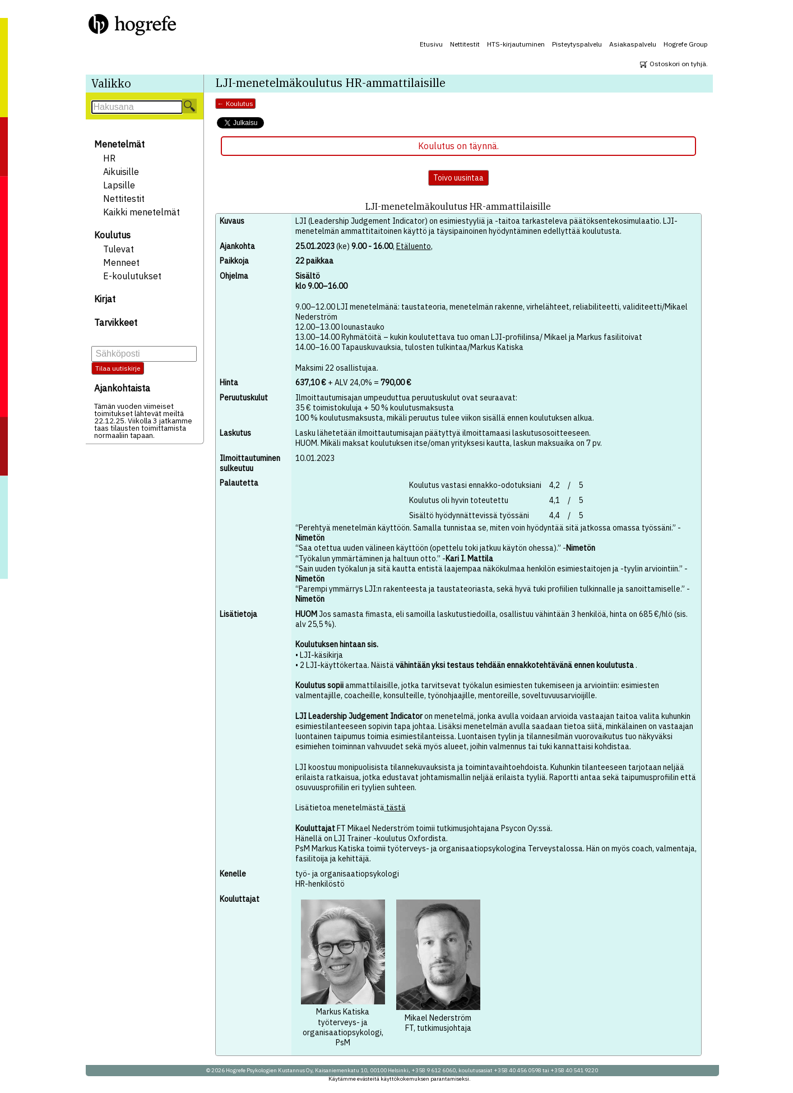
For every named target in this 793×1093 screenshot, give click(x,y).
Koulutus (112, 235)
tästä (395, 808)
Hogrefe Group (686, 44)
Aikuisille (121, 171)
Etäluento (413, 246)
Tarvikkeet (115, 322)
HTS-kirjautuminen (516, 44)
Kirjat (104, 299)
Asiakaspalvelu (632, 44)
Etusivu (431, 44)
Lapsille (119, 185)
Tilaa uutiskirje (117, 368)
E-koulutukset (132, 276)
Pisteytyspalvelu (577, 44)
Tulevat (118, 249)
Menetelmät (119, 144)
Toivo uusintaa (458, 178)
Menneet (121, 262)
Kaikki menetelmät (141, 212)
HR (109, 158)
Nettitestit (465, 44)
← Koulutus (235, 103)
